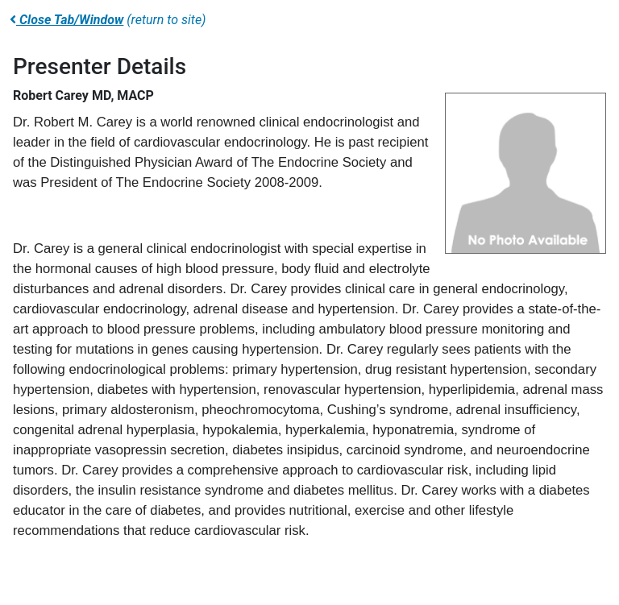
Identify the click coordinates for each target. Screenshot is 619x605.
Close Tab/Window (66, 19)
